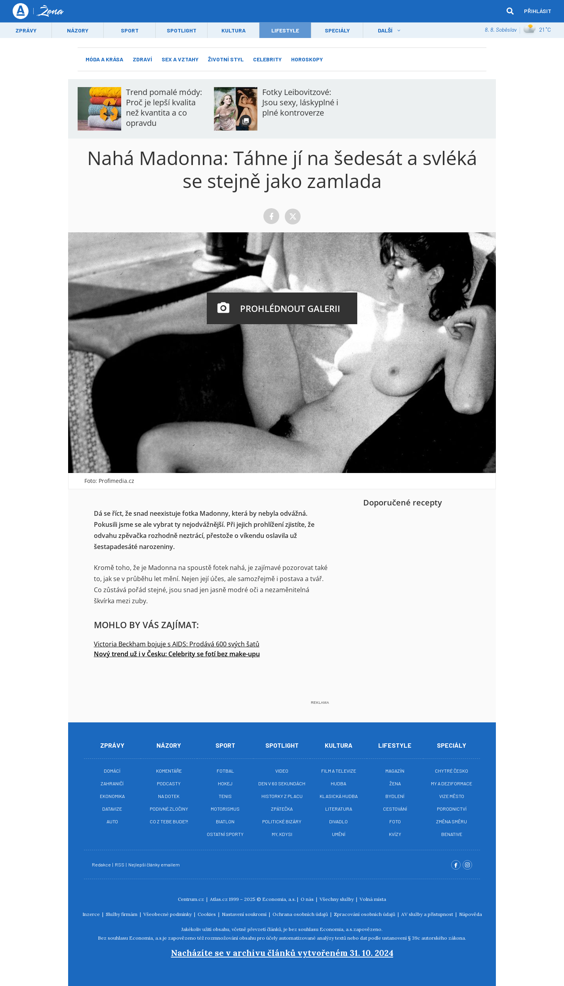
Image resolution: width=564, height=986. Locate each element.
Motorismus (225, 808)
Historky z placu (282, 796)
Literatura (338, 808)
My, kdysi (282, 834)
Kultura (233, 30)
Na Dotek (168, 796)
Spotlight (181, 30)
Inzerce (91, 914)
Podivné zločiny (169, 808)
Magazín (394, 770)
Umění (338, 834)
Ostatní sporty (225, 834)
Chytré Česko (451, 770)
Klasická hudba (339, 796)
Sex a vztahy (180, 59)
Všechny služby (337, 899)
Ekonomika (112, 796)
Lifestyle (395, 745)
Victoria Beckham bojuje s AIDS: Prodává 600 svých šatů (176, 644)
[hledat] (510, 11)
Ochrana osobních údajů (300, 914)
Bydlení (394, 796)
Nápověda (470, 914)
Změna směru (451, 821)
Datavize (112, 808)
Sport (130, 30)
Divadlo (338, 821)
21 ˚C (537, 29)
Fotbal (225, 770)
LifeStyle (285, 30)
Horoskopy (307, 59)
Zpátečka (282, 808)
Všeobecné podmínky (168, 914)
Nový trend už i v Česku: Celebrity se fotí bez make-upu (177, 654)
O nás (308, 899)
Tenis (225, 796)
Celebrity (267, 59)
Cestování (395, 808)
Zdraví (142, 59)
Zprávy (25, 30)
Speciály (337, 30)
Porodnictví (452, 808)
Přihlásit (537, 11)
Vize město (451, 796)
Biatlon (225, 821)
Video (281, 770)
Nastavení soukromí (245, 914)
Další (385, 30)
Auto (112, 821)
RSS (120, 864)
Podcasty (169, 783)
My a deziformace (451, 783)
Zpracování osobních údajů (365, 914)
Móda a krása (104, 59)
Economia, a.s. (279, 899)
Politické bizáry (281, 821)
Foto (395, 821)
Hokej (225, 783)
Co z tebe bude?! (169, 821)
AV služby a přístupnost (427, 914)
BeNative (451, 834)
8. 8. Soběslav (500, 29)
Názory (77, 30)
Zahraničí (112, 783)
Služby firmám (122, 914)
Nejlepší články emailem (154, 864)
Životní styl (226, 59)
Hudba (338, 783)
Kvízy (395, 834)
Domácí (112, 770)
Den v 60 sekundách (281, 783)
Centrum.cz (191, 899)
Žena (395, 783)
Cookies (207, 914)
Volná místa (373, 899)
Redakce (102, 864)
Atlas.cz (219, 899)
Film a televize (338, 770)
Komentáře (169, 770)
